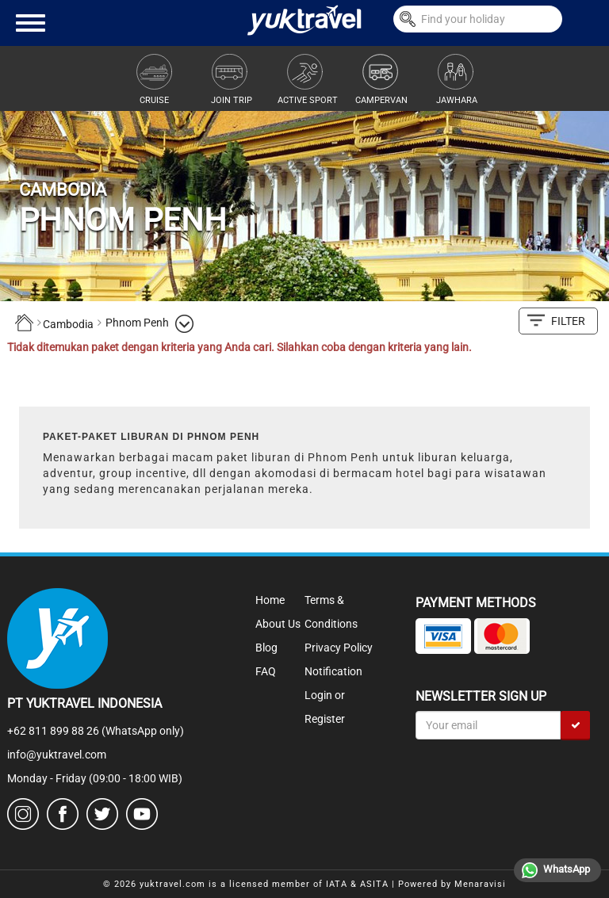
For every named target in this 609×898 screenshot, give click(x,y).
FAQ (265, 671)
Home (270, 600)
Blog (266, 647)
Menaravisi (480, 884)
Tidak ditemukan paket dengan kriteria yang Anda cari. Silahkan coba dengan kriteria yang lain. (239, 347)
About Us (278, 623)
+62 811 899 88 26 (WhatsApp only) (95, 730)
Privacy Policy (338, 647)
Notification (333, 671)
